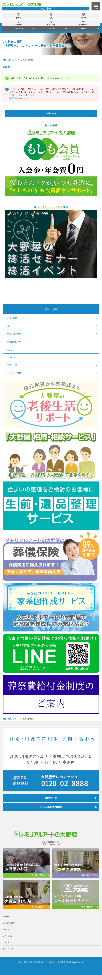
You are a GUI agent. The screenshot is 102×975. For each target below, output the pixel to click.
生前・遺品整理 (14, 334)
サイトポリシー (9, 936)
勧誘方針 (6, 930)
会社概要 (6, 917)
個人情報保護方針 (9, 923)
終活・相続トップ (9, 60)
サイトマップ (8, 949)
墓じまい (11, 349)
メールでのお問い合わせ (51, 807)
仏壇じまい (12, 357)
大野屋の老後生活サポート (22, 98)
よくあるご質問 (14, 373)
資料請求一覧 (51, 798)
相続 (9, 326)
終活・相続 (51, 309)
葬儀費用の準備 (14, 342)
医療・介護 (12, 365)
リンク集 (6, 942)
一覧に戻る (51, 113)
